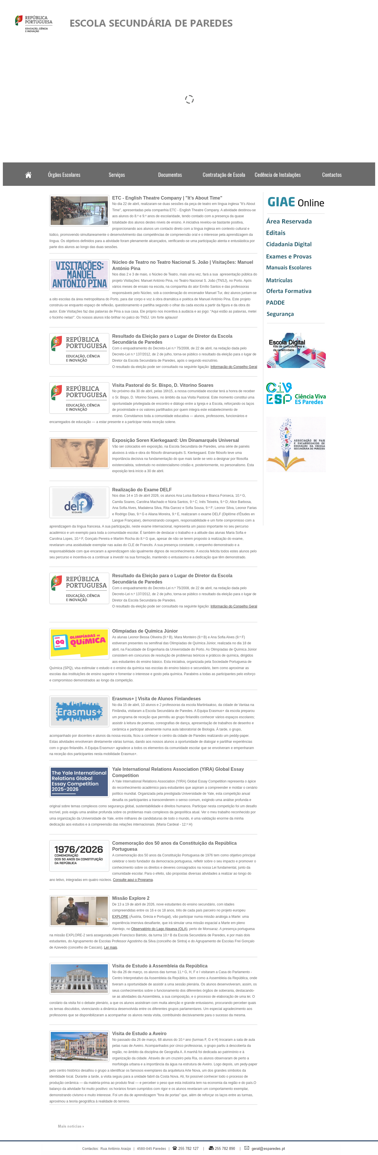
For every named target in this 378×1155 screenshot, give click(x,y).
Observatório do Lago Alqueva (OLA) (159, 929)
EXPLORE (120, 917)
